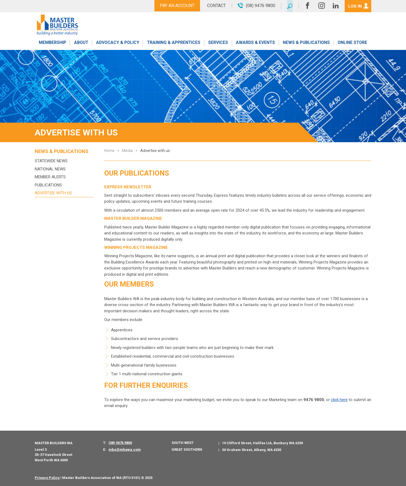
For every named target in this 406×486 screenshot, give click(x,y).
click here (339, 399)
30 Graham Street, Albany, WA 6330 (251, 450)
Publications (48, 185)
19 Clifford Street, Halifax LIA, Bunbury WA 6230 (262, 443)
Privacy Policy (47, 478)
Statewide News (51, 160)
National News (50, 169)
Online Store (352, 44)
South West (183, 443)
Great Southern (187, 449)
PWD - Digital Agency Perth (177, 478)
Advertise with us (53, 192)
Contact (214, 5)
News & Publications (306, 44)
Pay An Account (175, 5)
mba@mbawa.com (125, 449)
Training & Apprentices (174, 44)
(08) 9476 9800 (120, 443)
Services (218, 44)
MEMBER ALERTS (50, 176)
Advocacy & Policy (117, 44)
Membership (52, 44)
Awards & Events (255, 44)
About (80, 44)
